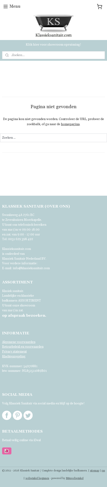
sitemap (94, 470)
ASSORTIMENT (29, 300)
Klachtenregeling (13, 356)
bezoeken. (24, 315)
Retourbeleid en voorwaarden (22, 347)
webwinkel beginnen (37, 478)
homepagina (70, 124)
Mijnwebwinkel (75, 478)
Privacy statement (14, 351)
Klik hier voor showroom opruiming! (53, 45)
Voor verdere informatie (19, 263)
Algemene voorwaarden (18, 342)
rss (103, 470)
